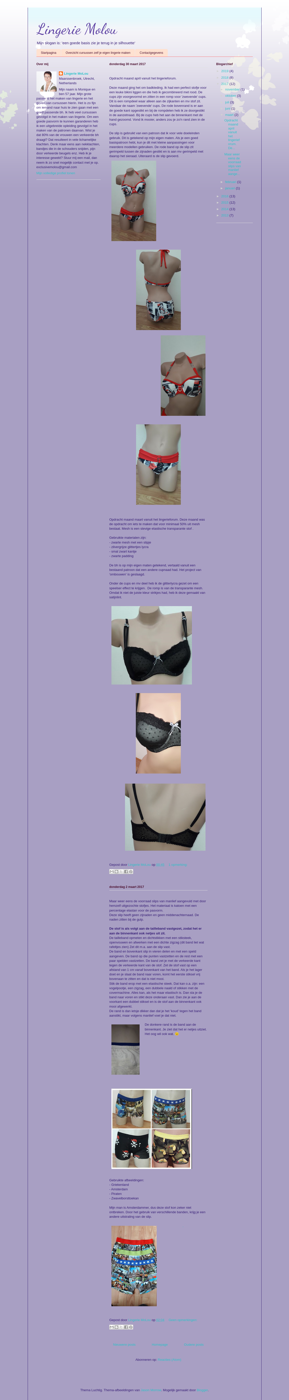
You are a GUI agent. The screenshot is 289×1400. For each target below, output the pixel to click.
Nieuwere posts (124, 1344)
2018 (225, 77)
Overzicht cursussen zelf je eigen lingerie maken (98, 53)
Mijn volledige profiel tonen (55, 173)
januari (230, 188)
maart (229, 115)
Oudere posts (193, 1344)
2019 (225, 71)
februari (231, 182)
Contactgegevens (151, 53)
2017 (225, 84)
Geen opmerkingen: (183, 1320)
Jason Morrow (151, 1390)
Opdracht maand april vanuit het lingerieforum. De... (232, 134)
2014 (225, 209)
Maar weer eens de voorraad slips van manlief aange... (232, 164)
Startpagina (48, 53)
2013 (225, 215)
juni (228, 108)
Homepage (160, 1344)
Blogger (202, 1390)
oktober (231, 96)
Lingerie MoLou (76, 73)
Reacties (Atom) (169, 1360)
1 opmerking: (178, 865)
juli (227, 102)
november (232, 89)
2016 (225, 196)
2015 (225, 202)
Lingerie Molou (76, 29)
